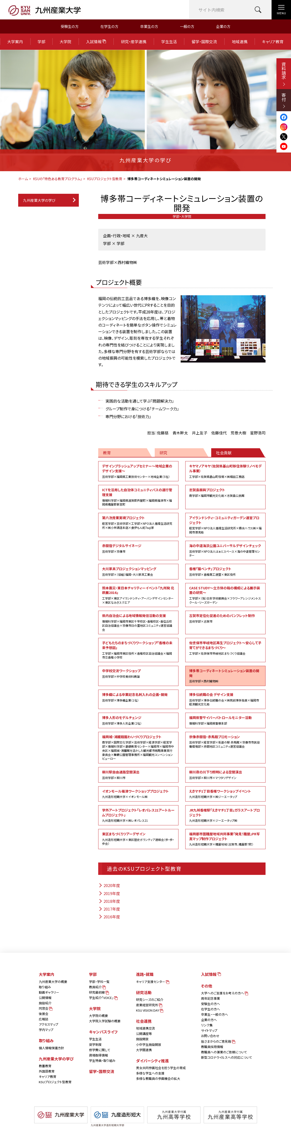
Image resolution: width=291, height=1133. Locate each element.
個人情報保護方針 (51, 1048)
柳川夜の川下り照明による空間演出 (225, 774)
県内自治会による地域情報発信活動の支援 (138, 622)
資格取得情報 (98, 1055)
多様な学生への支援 (150, 1073)
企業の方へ (209, 1019)
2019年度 (109, 893)
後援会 (43, 1013)
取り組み (45, 987)
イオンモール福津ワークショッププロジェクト (138, 794)
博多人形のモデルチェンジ (138, 720)
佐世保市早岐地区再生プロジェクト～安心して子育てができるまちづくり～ (225, 647)
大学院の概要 (98, 1015)
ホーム (23, 178)
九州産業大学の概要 (53, 981)
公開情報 (45, 997)
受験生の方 (70, 26)
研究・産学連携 (133, 41)
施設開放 (142, 1039)
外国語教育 (47, 1071)
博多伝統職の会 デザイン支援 (225, 699)
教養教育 (45, 1066)
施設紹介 (45, 1003)
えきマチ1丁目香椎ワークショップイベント (225, 794)
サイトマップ (209, 1030)
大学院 (65, 41)
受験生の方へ (210, 1003)
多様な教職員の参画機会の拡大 (158, 1078)
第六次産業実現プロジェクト (138, 522)
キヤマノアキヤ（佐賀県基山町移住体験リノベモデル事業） (225, 471)
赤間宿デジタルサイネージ (138, 548)
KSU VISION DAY (149, 1010)
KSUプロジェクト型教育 (104, 178)
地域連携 (239, 41)
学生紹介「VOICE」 (103, 997)
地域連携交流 (145, 1028)
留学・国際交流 (204, 41)
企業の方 (223, 26)
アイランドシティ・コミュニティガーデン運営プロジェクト (225, 524)
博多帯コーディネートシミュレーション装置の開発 (225, 675)
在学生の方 (109, 26)
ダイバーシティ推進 (152, 1061)
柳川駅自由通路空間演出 (138, 774)
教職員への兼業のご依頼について (224, 1052)
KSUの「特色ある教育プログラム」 (57, 178)
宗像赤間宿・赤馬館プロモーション (225, 741)
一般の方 (187, 26)
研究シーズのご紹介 (149, 999)
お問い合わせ (210, 1035)
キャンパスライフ (103, 1032)
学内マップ (46, 1029)
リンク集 (207, 1025)
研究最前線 (98, 992)
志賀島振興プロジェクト (225, 492)
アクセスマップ (48, 1024)
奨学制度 (95, 1044)
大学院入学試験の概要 (105, 1021)
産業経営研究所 (149, 1005)
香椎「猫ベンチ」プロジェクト (225, 571)
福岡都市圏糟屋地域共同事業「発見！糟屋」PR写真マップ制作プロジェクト (225, 838)
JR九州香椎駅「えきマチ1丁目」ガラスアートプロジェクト (225, 815)
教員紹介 (97, 987)
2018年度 (109, 901)
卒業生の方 (149, 26)
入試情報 (96, 41)
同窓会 (45, 1008)
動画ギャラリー (49, 992)
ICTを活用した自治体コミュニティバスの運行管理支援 (138, 497)
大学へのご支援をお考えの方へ (224, 993)
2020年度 (109, 885)
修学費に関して (99, 1050)
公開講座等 (144, 1033)
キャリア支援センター (152, 981)
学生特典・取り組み (102, 1060)
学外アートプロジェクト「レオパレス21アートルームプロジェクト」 (138, 815)
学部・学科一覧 (99, 981)
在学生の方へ (210, 1009)
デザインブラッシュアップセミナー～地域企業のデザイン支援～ (138, 471)
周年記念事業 (210, 998)
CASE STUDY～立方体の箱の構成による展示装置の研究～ (225, 595)
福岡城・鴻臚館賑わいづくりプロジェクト (138, 747)
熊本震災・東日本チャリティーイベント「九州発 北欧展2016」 (138, 595)
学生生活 (169, 41)
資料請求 (284, 74)
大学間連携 (144, 1050)
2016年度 (109, 917)
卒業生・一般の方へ (214, 1014)
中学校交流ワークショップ (138, 673)
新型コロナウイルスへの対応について (226, 1057)
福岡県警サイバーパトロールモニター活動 (225, 720)
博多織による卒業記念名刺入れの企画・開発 (138, 697)
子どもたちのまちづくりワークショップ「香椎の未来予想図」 (138, 650)
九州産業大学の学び (39, 200)
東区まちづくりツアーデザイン (138, 838)
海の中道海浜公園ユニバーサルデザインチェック (225, 550)
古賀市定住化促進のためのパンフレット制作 (225, 618)
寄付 (284, 100)
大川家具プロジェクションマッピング (138, 571)
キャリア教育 (272, 41)
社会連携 (144, 1021)
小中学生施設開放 (148, 1044)
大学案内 (15, 41)
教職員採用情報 (212, 1046)
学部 (41, 41)
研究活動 (144, 992)
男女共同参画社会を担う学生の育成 (161, 1067)
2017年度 (109, 909)
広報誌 (43, 1019)
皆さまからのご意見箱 (217, 1041)
